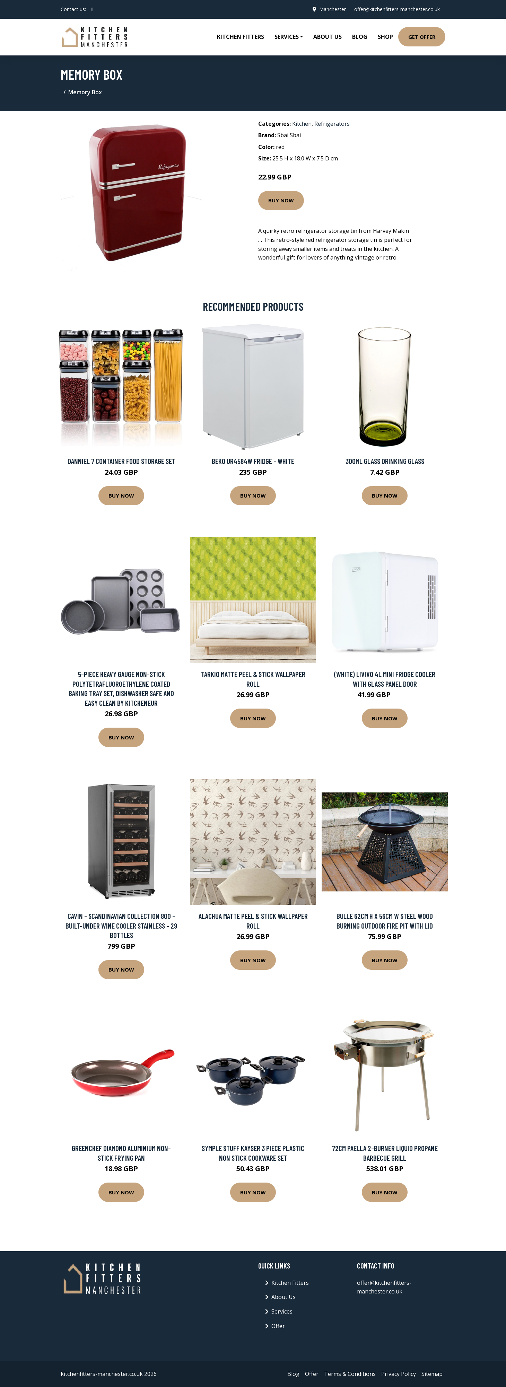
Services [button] (286, 37)
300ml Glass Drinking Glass (385, 461)
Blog (359, 37)
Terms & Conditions (350, 1374)
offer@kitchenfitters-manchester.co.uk (397, 9)
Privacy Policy (398, 1374)
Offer (278, 1326)
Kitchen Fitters (240, 37)
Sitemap (432, 1374)
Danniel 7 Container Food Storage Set (121, 461)
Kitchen (302, 124)
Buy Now (281, 200)
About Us (327, 37)
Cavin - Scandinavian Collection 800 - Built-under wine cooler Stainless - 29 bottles (121, 925)
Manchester (332, 9)
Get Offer (421, 36)
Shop (385, 37)
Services (282, 1311)
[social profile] (92, 9)
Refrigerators (332, 124)
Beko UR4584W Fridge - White (253, 461)
